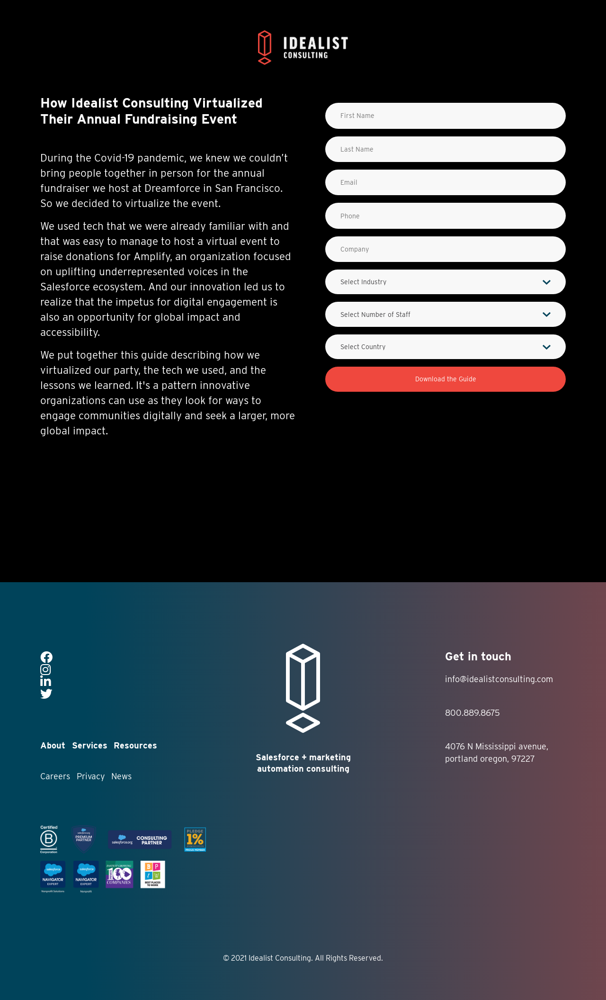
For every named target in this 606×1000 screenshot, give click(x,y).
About (52, 745)
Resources (135, 745)
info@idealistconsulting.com (499, 679)
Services (89, 745)
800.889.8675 (472, 713)
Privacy (91, 776)
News (121, 776)
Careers (55, 776)
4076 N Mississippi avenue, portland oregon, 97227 (496, 752)
